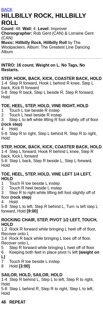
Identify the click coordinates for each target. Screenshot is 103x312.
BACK (7, 9)
